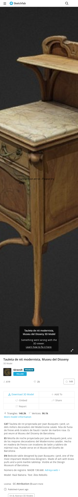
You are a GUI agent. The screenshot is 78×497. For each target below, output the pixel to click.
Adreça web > (52, 470)
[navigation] (4, 3)
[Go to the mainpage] (18, 3)
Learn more (36, 483)
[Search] (66, 3)
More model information (17, 416)
